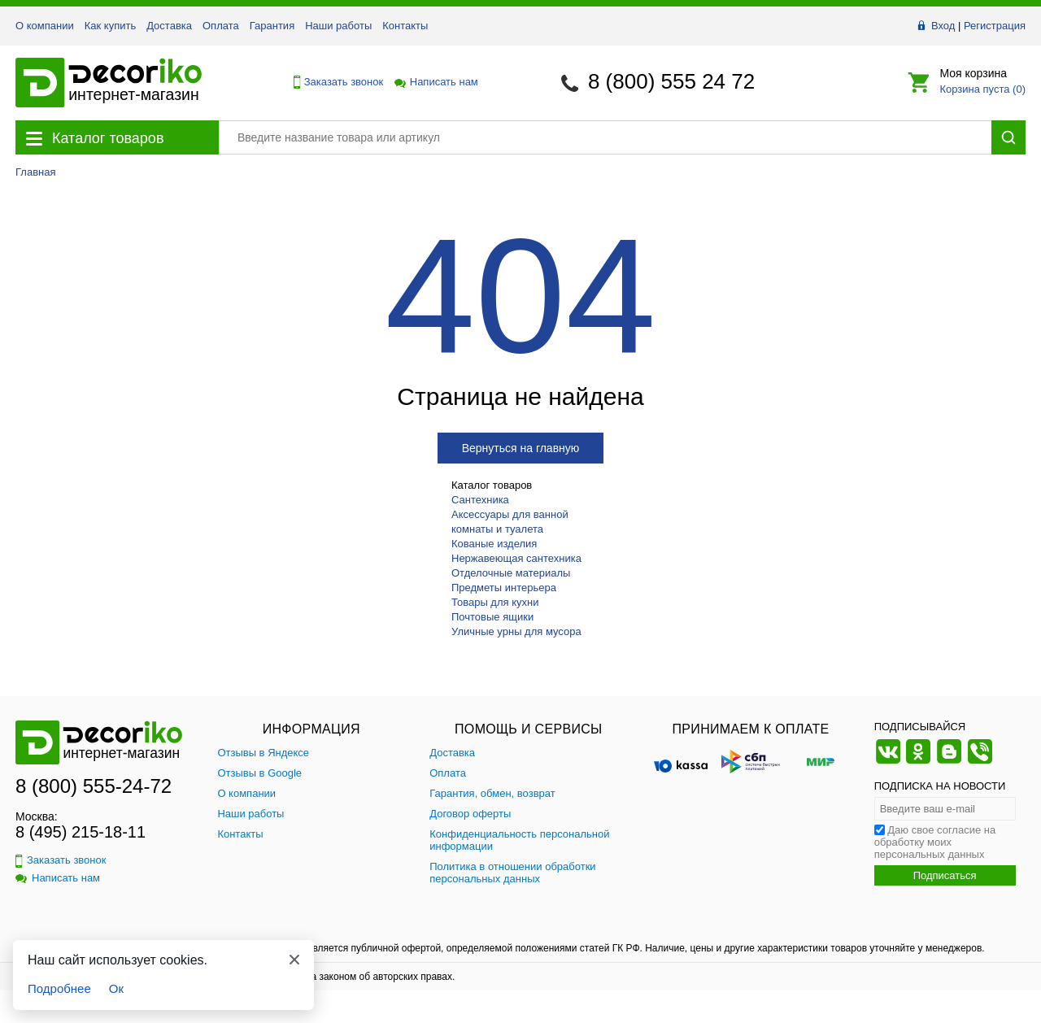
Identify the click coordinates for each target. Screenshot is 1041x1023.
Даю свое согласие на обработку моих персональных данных (935, 842)
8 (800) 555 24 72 (671, 81)
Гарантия (272, 26)
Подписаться (945, 875)
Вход (943, 26)
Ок (116, 988)
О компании (44, 26)
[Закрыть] (294, 959)
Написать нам (435, 82)
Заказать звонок (334, 82)
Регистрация (995, 26)
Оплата (221, 26)
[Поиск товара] (605, 137)
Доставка (169, 26)
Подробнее (59, 988)
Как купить (110, 26)
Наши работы (338, 26)
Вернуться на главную (521, 448)
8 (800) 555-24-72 (93, 786)
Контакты (405, 26)
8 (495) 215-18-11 (80, 832)
